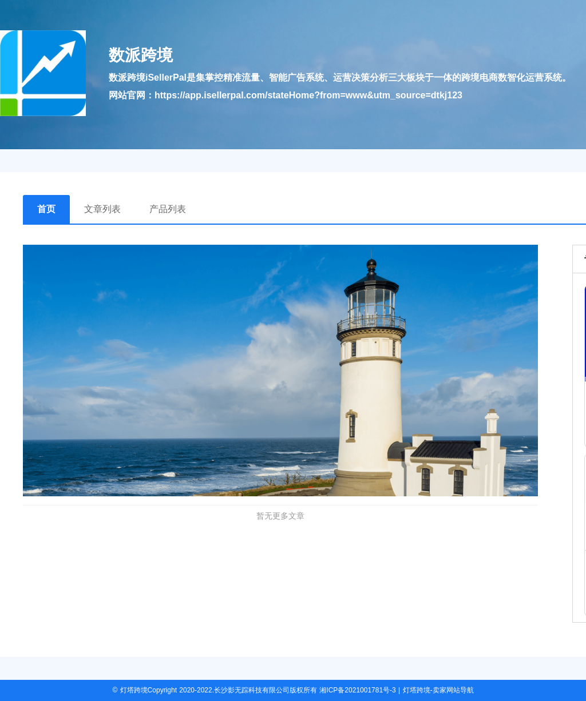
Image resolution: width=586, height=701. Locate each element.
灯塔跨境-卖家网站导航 (438, 690)
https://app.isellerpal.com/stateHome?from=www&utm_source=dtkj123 (308, 95)
